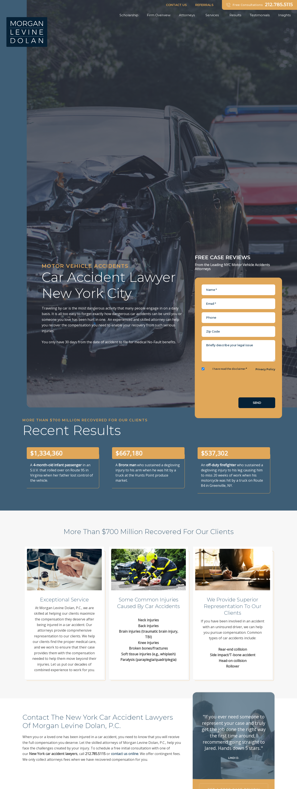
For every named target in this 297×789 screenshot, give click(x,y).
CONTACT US (176, 5)
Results (235, 15)
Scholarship (129, 15)
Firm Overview (158, 15)
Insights (285, 15)
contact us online (124, 753)
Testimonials (260, 15)
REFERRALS (204, 5)
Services (213, 15)
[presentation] (234, 385)
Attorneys (188, 15)
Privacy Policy (265, 369)
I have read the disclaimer (229, 368)
